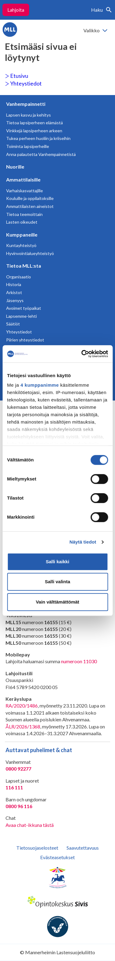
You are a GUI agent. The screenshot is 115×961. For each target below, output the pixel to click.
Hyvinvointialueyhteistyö (30, 253)
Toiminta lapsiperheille (27, 146)
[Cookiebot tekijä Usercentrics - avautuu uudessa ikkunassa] (82, 354)
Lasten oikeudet (21, 222)
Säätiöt (13, 323)
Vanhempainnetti (25, 104)
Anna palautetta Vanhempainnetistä (41, 154)
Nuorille (15, 166)
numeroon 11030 (79, 661)
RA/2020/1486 (22, 705)
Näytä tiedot (83, 541)
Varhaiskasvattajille (24, 190)
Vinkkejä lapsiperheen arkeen (34, 130)
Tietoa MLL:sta (23, 266)
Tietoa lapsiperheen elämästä (34, 122)
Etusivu (16, 75)
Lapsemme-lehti (21, 316)
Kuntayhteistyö (21, 245)
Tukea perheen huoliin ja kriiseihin (38, 138)
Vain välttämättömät (57, 601)
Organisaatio (18, 276)
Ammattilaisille (23, 179)
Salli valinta (57, 581)
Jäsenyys (15, 300)
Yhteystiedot (23, 83)
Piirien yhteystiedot (25, 339)
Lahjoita (15, 10)
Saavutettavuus (83, 848)
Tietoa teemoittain (24, 214)
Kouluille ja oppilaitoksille (30, 198)
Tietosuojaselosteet (37, 848)
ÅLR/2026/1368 (23, 726)
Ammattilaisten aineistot (30, 206)
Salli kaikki (57, 561)
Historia (13, 284)
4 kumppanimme (40, 385)
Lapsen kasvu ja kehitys (28, 115)
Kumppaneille (21, 234)
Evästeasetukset (57, 857)
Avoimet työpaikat (23, 308)
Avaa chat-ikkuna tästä (30, 825)
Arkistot (14, 292)
